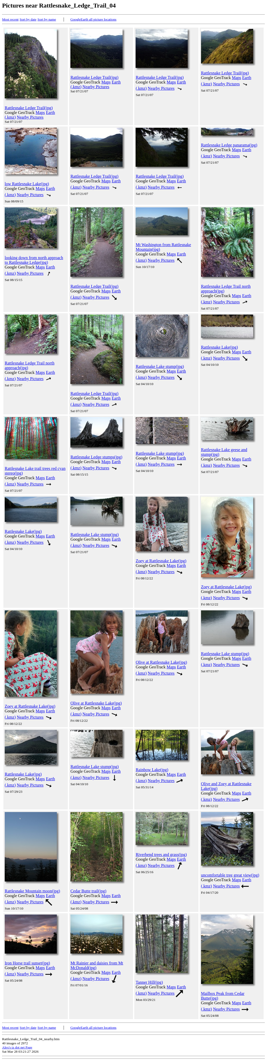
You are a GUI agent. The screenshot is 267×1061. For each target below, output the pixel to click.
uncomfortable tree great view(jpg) (230, 875)
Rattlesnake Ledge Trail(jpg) (29, 108)
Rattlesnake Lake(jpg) (219, 347)
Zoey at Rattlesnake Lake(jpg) (161, 561)
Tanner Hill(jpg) (149, 982)
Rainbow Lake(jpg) (152, 770)
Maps (40, 112)
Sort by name (47, 19)
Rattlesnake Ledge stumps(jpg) (96, 457)
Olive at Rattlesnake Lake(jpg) (96, 703)
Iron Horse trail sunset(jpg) (27, 963)
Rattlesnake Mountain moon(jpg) (32, 891)
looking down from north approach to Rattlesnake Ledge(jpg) (34, 260)
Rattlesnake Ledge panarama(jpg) (229, 145)
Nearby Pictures (30, 117)
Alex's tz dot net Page (17, 1047)
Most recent (10, 19)
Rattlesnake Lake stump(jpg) (160, 366)
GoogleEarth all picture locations (93, 19)
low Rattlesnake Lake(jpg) (27, 184)
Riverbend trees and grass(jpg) (161, 854)
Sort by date (28, 19)
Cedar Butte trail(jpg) (88, 891)
